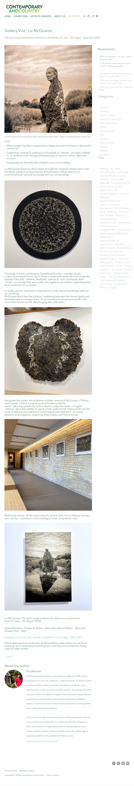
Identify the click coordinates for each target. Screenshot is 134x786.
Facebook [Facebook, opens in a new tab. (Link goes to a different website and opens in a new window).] (93, 16)
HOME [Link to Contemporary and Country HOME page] (7, 16)
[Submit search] (85, 15)
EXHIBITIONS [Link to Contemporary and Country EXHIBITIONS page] (21, 16)
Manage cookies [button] (26, 771)
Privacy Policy (10, 771)
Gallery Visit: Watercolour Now (112, 94)
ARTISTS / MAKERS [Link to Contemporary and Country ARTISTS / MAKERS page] (40, 16)
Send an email (128, 763)
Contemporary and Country (24, 8)
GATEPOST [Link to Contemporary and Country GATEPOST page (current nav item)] (74, 16)
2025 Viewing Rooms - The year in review (116, 61)
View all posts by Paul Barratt (41, 741)
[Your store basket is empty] (88, 16)
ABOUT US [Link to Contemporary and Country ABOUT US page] (59, 16)
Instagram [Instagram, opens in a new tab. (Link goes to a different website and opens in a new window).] (97, 16)
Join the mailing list (123, 763)
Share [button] (9, 657)
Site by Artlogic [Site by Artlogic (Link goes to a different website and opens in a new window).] (53, 775)
